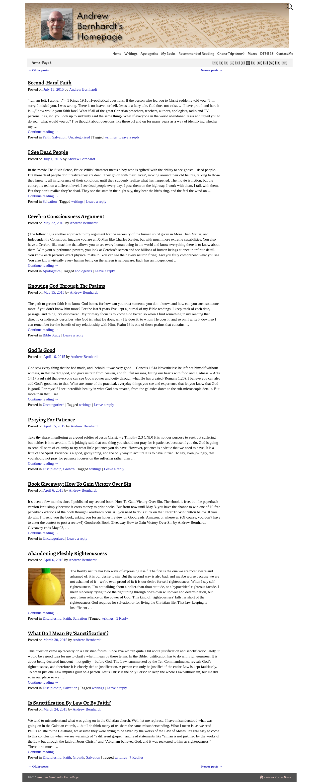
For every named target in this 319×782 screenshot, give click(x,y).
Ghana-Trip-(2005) (231, 54)
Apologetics (149, 54)
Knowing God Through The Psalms (66, 286)
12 (271, 63)
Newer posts (212, 70)
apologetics (83, 271)
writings (110, 137)
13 (278, 63)
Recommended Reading (196, 54)
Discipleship (52, 469)
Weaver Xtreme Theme (278, 777)
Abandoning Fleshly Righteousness (67, 553)
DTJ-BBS (266, 54)
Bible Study (51, 335)
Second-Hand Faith (50, 82)
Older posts (38, 70)
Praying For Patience (51, 419)
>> (284, 63)
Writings (131, 54)
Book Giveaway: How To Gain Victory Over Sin (79, 484)
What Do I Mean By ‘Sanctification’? (68, 633)
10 (259, 63)
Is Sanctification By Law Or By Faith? (69, 703)
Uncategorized (79, 137)
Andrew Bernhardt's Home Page (58, 777)
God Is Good (41, 350)
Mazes (252, 54)
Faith (46, 137)
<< (215, 63)
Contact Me (284, 54)
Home (116, 54)
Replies (137, 757)
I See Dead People (48, 152)
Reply (122, 618)
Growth (69, 469)
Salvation (59, 137)
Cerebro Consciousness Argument (66, 216)
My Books (168, 54)
